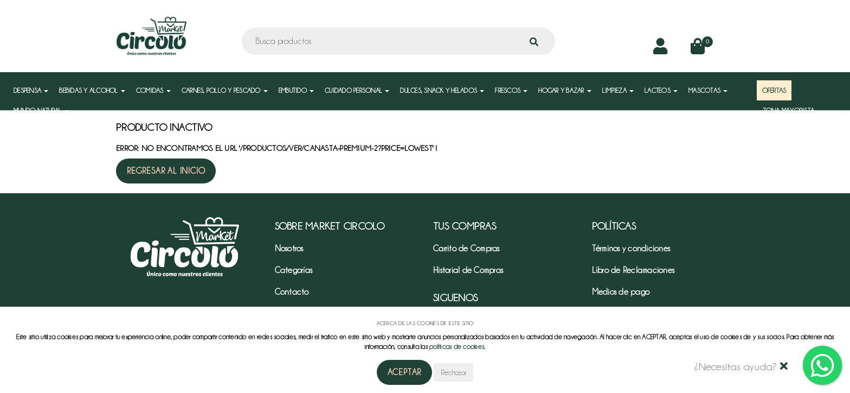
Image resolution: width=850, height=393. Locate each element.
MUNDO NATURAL (41, 110)
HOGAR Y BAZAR (564, 90)
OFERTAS (774, 90)
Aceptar (405, 372)
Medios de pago (621, 292)
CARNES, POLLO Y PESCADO (225, 90)
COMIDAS (153, 90)
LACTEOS (661, 90)
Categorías (294, 270)
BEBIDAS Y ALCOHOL (92, 90)
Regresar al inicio (166, 171)
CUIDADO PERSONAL (357, 90)
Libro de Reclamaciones (633, 270)
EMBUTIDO (296, 90)
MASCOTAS (707, 90)
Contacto (292, 292)
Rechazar (453, 372)
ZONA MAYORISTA (788, 110)
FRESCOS (511, 90)
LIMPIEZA (618, 90)
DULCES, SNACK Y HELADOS (442, 90)
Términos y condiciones (631, 248)
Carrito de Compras (466, 248)
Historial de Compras (468, 270)
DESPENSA (31, 90)
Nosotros (289, 248)
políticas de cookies (456, 346)
